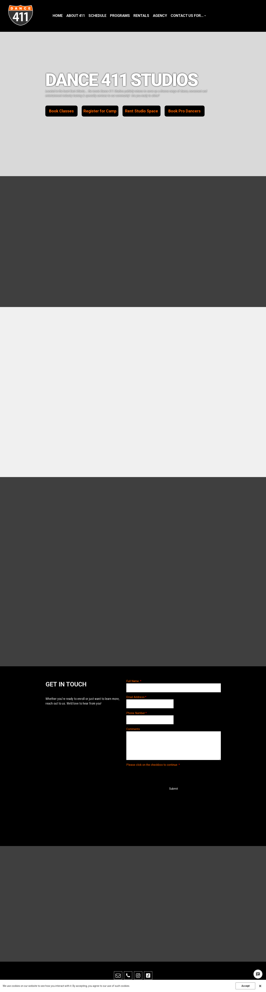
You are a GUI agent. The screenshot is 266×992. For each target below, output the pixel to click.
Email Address (136, 697)
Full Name (133, 681)
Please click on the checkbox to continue (153, 764)
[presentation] (153, 774)
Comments (133, 729)
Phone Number (136, 713)
